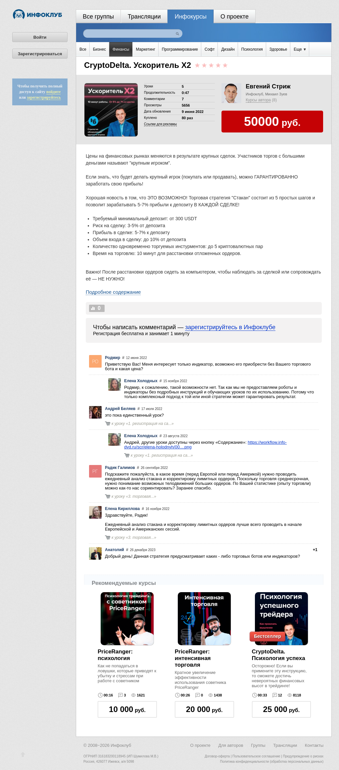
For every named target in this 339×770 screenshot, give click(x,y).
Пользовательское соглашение (256, 756)
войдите (53, 91)
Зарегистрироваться (40, 53)
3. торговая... (141, 496)
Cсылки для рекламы (160, 124)
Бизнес (99, 49)
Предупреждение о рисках (303, 756)
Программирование (180, 49)
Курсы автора (258, 100)
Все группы (98, 16)
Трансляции (144, 16)
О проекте (234, 16)
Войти (40, 37)
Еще (300, 49)
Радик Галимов (120, 467)
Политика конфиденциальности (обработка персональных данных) (271, 761)
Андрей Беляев (120, 408)
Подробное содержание (113, 292)
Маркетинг (145, 49)
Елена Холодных (141, 381)
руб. (127, 709)
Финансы (121, 49)
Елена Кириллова (122, 508)
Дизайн (227, 49)
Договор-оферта (217, 756)
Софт (210, 49)
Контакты (314, 745)
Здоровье (278, 49)
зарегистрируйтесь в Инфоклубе (230, 327)
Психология (252, 49)
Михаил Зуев (276, 94)
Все (82, 49)
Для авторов (230, 745)
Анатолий (114, 549)
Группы (258, 745)
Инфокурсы (190, 16)
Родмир (112, 357)
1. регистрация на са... (149, 423)
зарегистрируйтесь (44, 97)
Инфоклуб (254, 94)
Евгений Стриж (268, 86)
